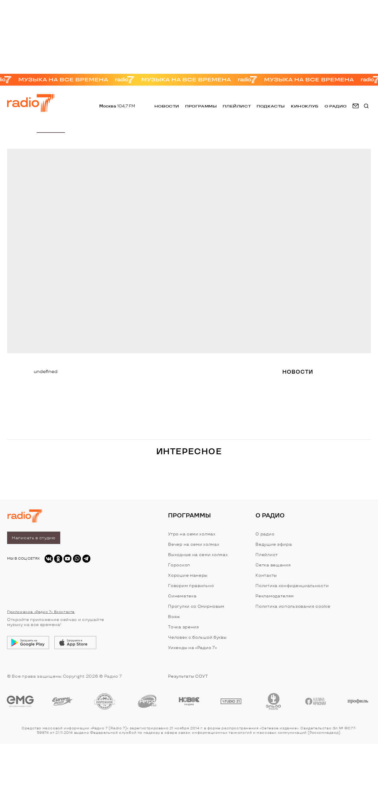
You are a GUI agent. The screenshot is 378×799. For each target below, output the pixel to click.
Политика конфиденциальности (292, 585)
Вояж (174, 616)
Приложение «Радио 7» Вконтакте (41, 612)
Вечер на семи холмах (193, 544)
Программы (201, 106)
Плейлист (237, 106)
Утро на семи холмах (191, 534)
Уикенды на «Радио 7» (192, 647)
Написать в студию (34, 537)
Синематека (182, 596)
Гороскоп (179, 565)
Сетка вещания (273, 565)
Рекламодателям (274, 596)
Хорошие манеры (188, 575)
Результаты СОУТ (188, 676)
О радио (264, 534)
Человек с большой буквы (197, 637)
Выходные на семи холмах (198, 554)
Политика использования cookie (292, 606)
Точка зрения (183, 627)
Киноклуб (305, 106)
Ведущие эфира (273, 544)
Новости (166, 106)
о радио (336, 106)
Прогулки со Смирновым (196, 606)
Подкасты (271, 106)
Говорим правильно (191, 585)
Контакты (266, 575)
